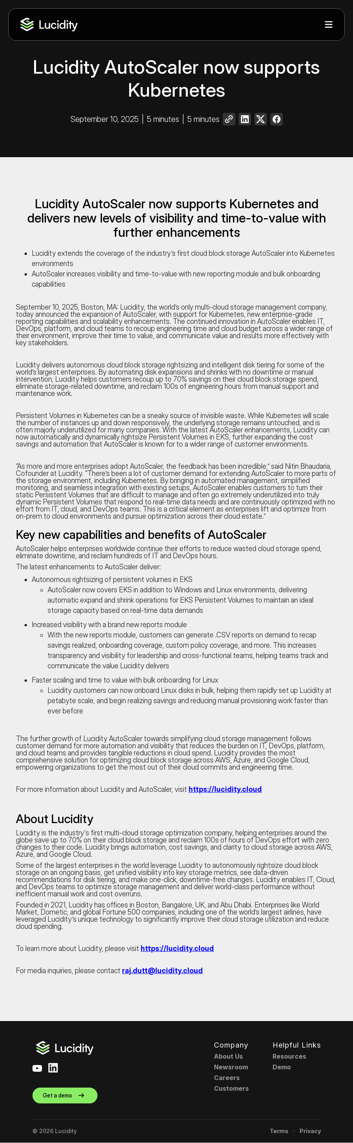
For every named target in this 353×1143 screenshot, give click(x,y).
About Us (228, 1056)
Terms (279, 1131)
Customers (231, 1088)
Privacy (310, 1131)
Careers (227, 1078)
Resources (289, 1056)
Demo (282, 1067)
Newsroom (231, 1067)
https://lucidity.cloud (225, 789)
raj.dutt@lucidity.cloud (162, 970)
